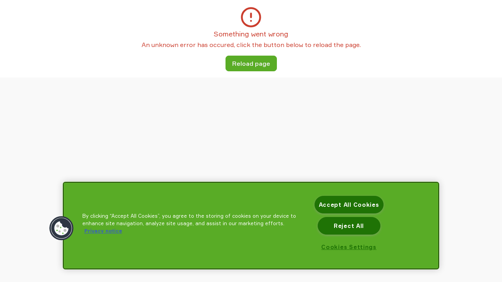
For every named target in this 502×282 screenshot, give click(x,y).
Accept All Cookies (349, 204)
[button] (61, 228)
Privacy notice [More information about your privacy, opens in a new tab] (103, 231)
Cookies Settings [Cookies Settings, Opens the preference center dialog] (348, 247)
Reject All (349, 225)
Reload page (251, 63)
